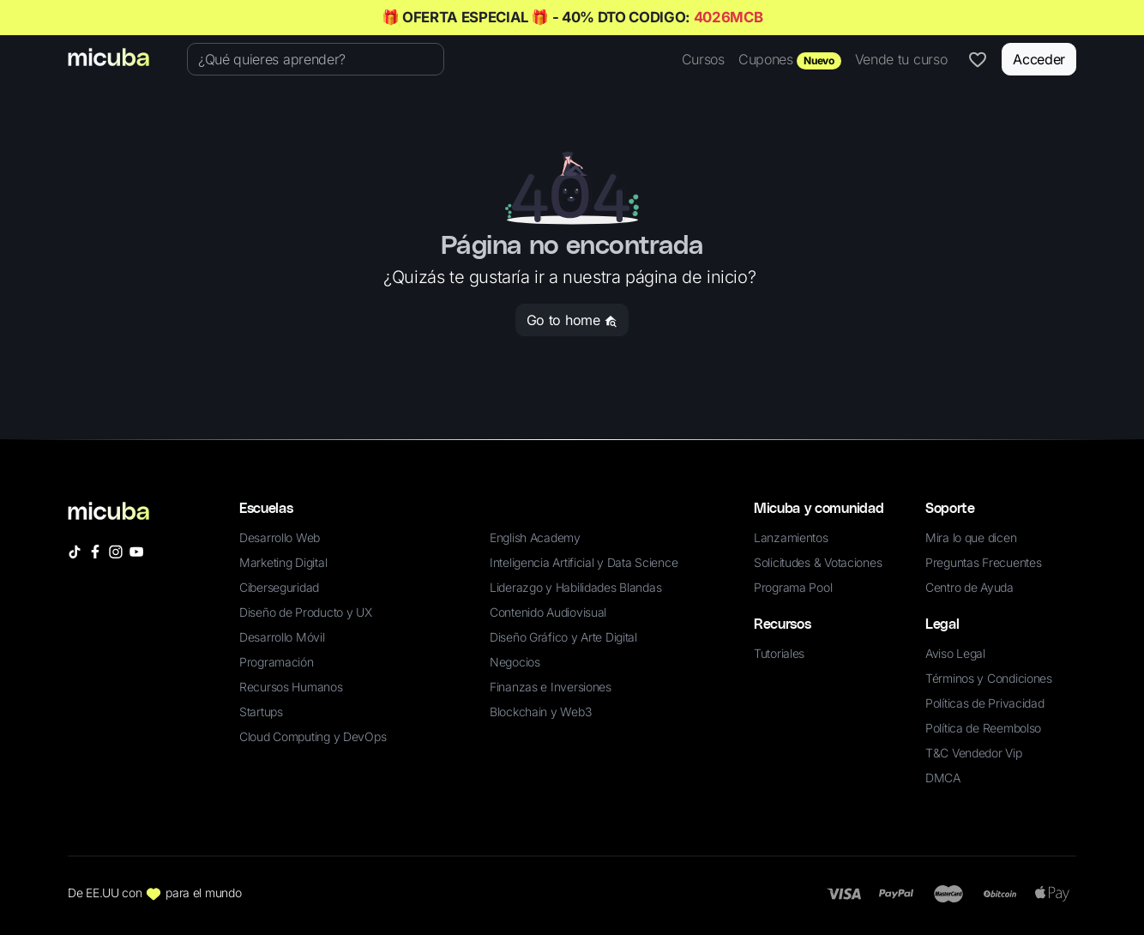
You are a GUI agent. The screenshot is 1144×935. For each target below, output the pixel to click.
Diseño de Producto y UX (305, 612)
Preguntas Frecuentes (983, 562)
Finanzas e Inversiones (550, 686)
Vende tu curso (901, 59)
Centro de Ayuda (969, 587)
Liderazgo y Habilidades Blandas (575, 587)
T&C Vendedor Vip (973, 752)
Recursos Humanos (291, 686)
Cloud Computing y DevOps (312, 736)
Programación (276, 661)
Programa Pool (793, 587)
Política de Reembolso (983, 728)
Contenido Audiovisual (548, 612)
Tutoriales (779, 653)
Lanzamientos (791, 537)
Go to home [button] (572, 320)
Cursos (703, 59)
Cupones (789, 60)
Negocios (515, 661)
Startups (261, 711)
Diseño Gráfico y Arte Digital (563, 637)
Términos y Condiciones (988, 678)
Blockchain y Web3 (540, 711)
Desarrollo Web (279, 537)
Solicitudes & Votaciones (818, 562)
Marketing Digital (283, 562)
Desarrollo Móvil (282, 637)
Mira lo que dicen (970, 537)
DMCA (942, 777)
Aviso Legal (955, 653)
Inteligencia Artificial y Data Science (583, 562)
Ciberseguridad (279, 587)
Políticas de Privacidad (985, 703)
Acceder (1039, 59)
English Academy (535, 537)
